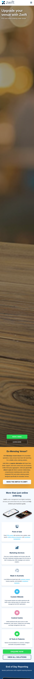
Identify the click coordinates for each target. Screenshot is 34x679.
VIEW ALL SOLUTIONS (17, 657)
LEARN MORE (17, 442)
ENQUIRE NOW (17, 652)
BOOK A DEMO (17, 436)
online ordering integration (15, 537)
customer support (25, 579)
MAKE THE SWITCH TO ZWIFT (17, 482)
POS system (10, 535)
